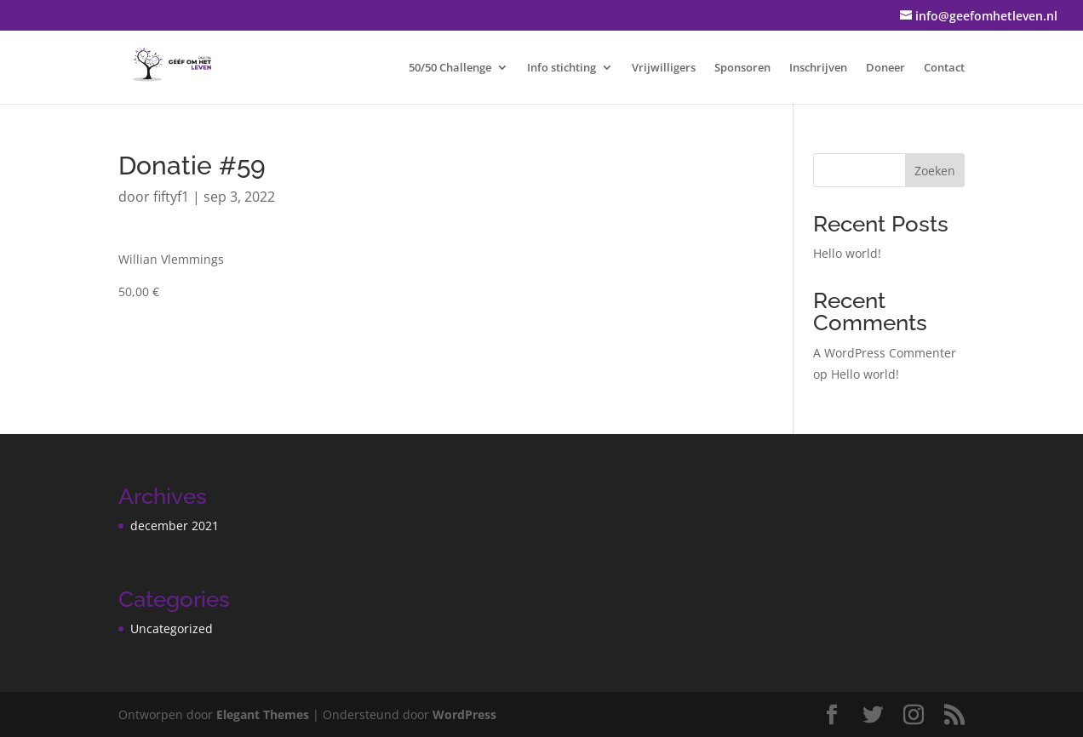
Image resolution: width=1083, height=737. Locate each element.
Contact (944, 68)
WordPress (464, 714)
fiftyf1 (171, 196)
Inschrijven (818, 68)
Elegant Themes (262, 714)
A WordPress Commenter (884, 353)
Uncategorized (171, 628)
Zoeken (934, 171)
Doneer (885, 68)
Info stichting (561, 68)
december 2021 (174, 525)
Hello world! (847, 253)
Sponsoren (742, 68)
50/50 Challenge (450, 68)
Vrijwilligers (664, 68)
